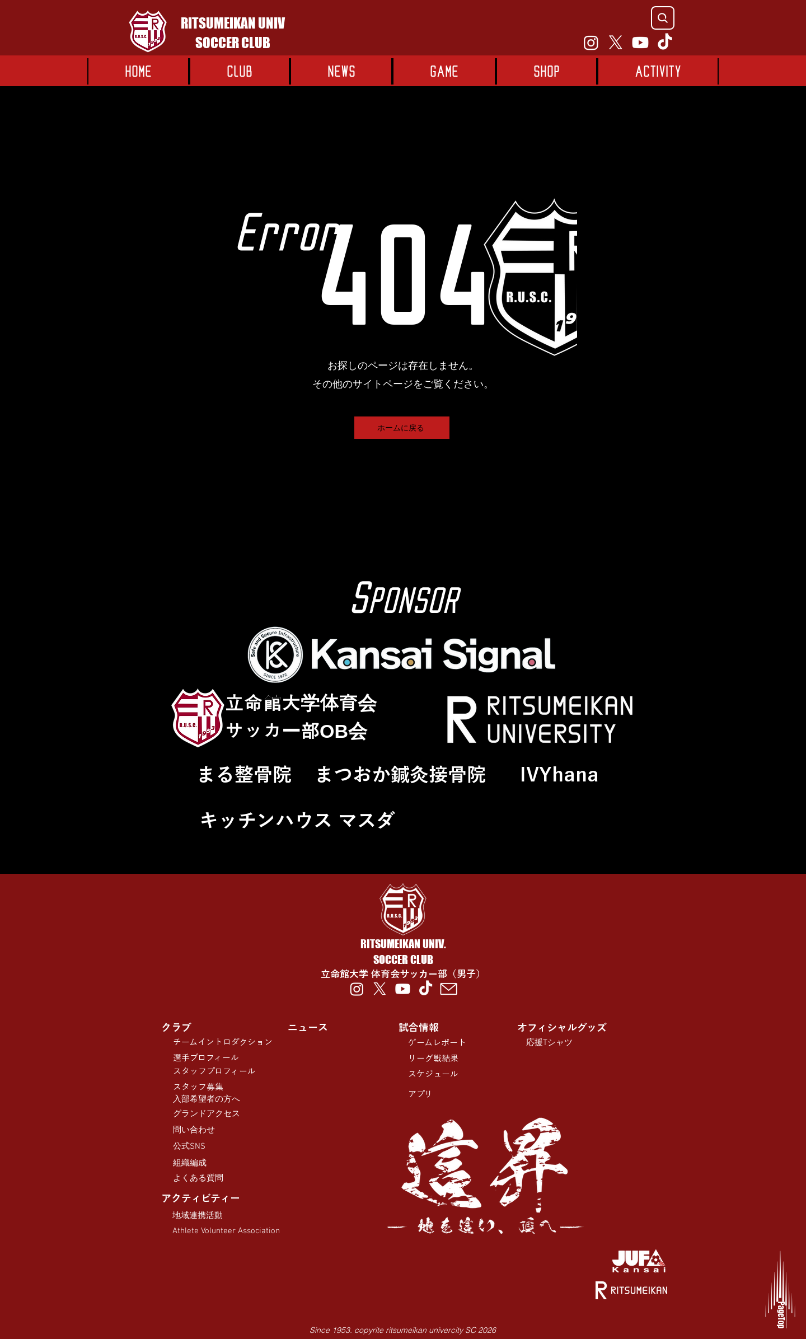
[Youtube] (640, 42)
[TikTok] (664, 42)
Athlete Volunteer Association (226, 1231)
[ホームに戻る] (401, 427)
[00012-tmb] (448, 989)
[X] (615, 42)
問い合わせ (194, 1130)
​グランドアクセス (206, 1114)
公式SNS (189, 1146)
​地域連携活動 (197, 1216)
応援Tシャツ (549, 1043)
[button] (444, 71)
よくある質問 (198, 1178)
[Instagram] (591, 42)
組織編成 (190, 1163)
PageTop (770, 1314)
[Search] (662, 18)
